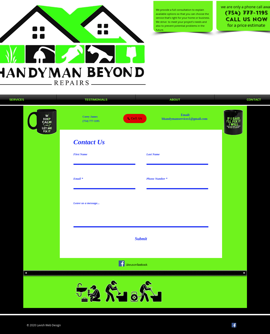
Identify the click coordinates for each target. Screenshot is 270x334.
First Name (80, 154)
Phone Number (156, 178)
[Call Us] (135, 118)
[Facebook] (122, 263)
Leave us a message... (86, 203)
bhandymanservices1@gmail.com (184, 119)
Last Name (153, 154)
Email (77, 178)
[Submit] (141, 239)
